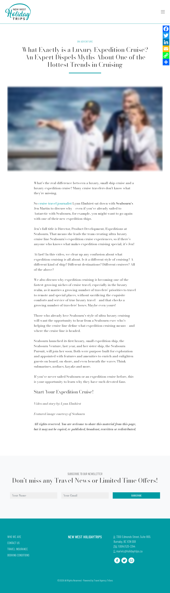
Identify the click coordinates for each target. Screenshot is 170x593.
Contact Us (13, 543)
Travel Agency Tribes (103, 580)
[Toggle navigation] (162, 12)
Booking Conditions (18, 555)
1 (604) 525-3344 (126, 546)
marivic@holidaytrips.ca (129, 551)
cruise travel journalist (55, 203)
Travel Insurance (17, 549)
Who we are (14, 537)
